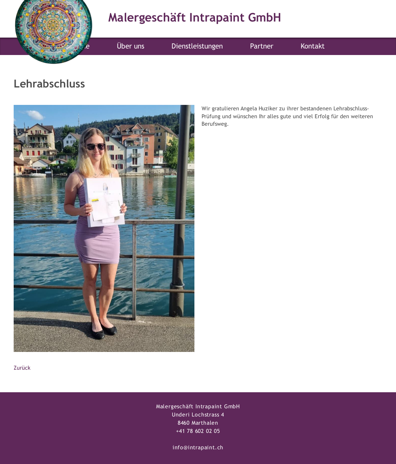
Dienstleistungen (197, 46)
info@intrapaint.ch (198, 447)
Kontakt (313, 46)
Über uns (130, 46)
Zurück (22, 368)
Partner (261, 46)
